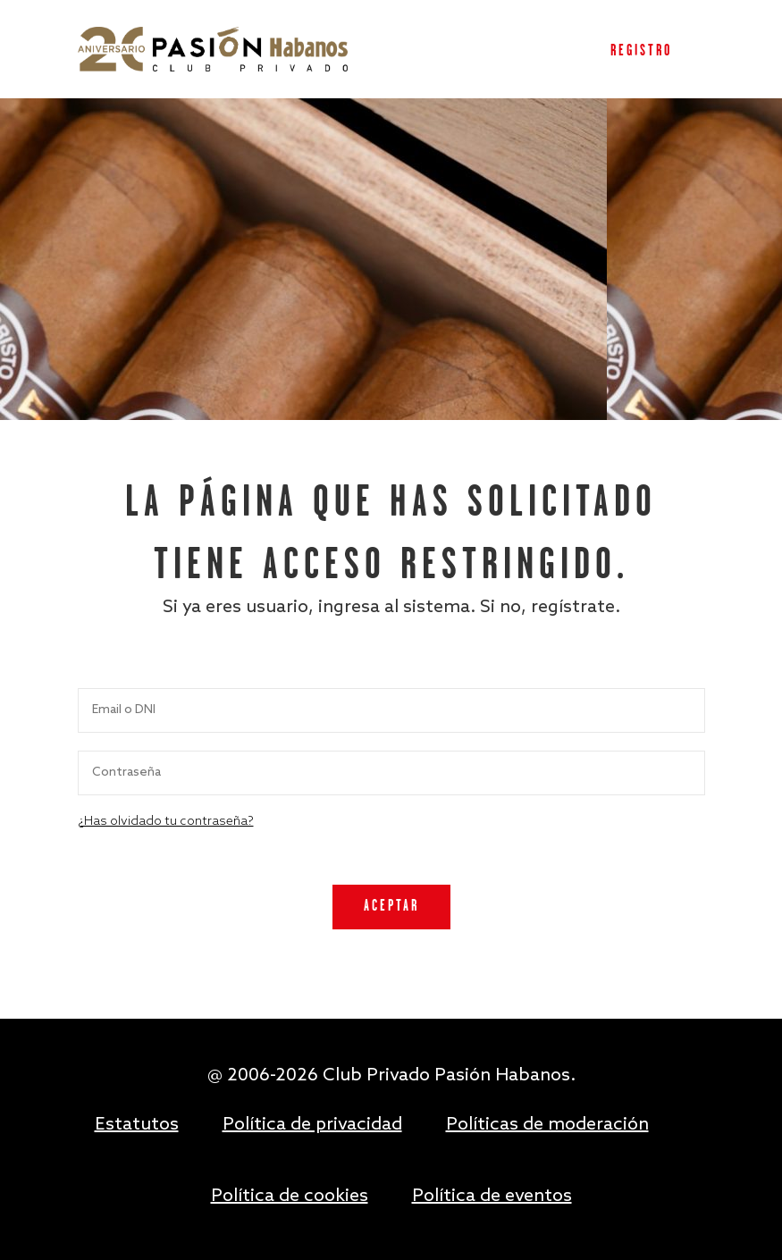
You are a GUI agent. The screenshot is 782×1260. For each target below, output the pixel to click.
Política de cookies (289, 1196)
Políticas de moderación (547, 1125)
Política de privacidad (312, 1125)
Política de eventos (492, 1196)
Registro (641, 51)
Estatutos (137, 1125)
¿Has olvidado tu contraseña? (166, 821)
